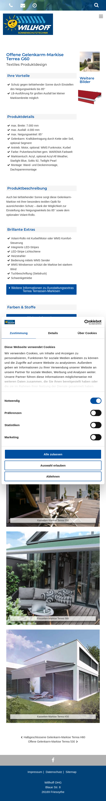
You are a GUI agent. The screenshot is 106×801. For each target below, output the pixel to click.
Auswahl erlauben (53, 465)
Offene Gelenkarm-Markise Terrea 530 (51, 741)
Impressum (35, 772)
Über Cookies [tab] (87, 333)
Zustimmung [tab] (19, 333)
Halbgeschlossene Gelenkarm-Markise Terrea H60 (54, 737)
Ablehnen (53, 476)
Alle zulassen (53, 454)
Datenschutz (54, 772)
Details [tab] (53, 333)
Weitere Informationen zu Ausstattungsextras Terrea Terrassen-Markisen (42, 289)
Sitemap (71, 772)
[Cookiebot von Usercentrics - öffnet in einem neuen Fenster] (84, 322)
